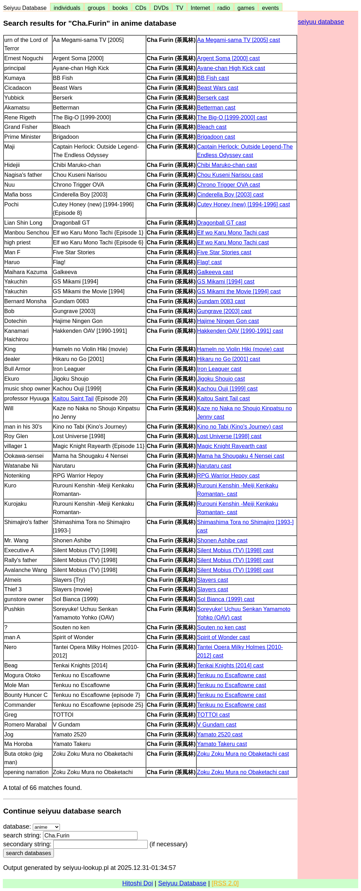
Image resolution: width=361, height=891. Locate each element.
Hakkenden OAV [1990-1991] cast (240, 331)
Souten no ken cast (221, 627)
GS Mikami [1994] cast (226, 281)
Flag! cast (209, 262)
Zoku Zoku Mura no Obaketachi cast (243, 753)
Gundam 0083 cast (221, 301)
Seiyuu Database (26, 8)
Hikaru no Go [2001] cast (228, 359)
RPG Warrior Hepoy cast (228, 475)
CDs (140, 8)
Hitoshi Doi (137, 883)
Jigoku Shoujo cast (221, 378)
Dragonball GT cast (221, 222)
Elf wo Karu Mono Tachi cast (233, 232)
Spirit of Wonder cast (223, 637)
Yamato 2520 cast (220, 734)
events (270, 8)
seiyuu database (321, 21)
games (246, 8)
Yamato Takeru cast (222, 744)
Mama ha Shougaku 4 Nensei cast (240, 456)
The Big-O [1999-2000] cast (232, 117)
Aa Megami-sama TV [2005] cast (238, 40)
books (120, 8)
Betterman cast (216, 107)
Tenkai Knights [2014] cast (230, 665)
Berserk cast (213, 97)
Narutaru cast (214, 465)
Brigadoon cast (216, 136)
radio (223, 8)
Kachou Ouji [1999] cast (227, 388)
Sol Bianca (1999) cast (226, 599)
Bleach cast (212, 127)
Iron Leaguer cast (219, 369)
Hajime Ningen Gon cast (228, 321)
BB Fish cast (213, 78)
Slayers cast (212, 580)
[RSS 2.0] (225, 883)
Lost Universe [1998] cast (229, 436)
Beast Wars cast (217, 88)
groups (97, 8)
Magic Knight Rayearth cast (232, 446)
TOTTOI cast (213, 714)
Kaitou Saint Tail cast (223, 398)
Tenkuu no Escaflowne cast (231, 675)
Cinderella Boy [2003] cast (230, 194)
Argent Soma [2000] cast (228, 58)
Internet (200, 8)
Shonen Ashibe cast (222, 540)
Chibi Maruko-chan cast (227, 165)
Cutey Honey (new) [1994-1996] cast (243, 204)
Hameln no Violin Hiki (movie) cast (240, 349)
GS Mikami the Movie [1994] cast (239, 291)
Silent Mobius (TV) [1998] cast (235, 550)
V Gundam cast (217, 724)
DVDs (161, 8)
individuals (67, 8)
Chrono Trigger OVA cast (228, 184)
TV (179, 8)
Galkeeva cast (215, 272)
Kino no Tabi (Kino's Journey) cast (240, 426)
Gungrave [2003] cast (224, 311)
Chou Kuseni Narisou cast (230, 175)
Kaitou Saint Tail (73, 398)
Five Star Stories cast (224, 252)
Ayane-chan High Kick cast (231, 68)
